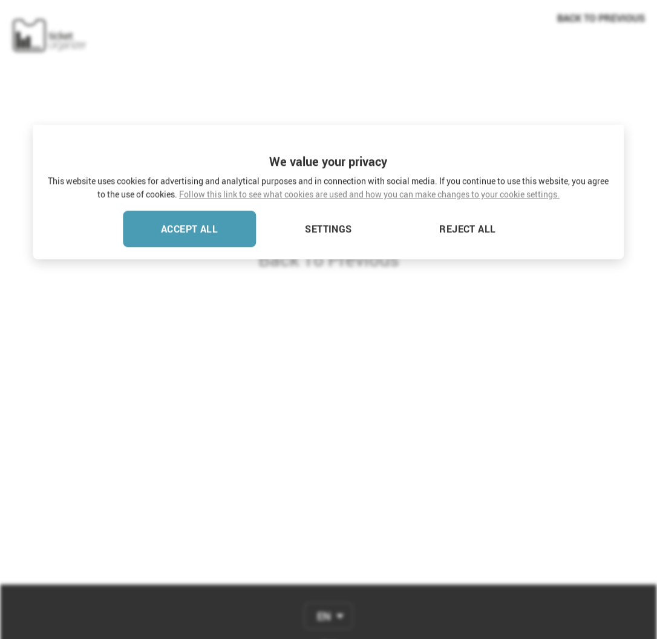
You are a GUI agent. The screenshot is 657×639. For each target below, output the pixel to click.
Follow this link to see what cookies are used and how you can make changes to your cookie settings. (369, 75)
